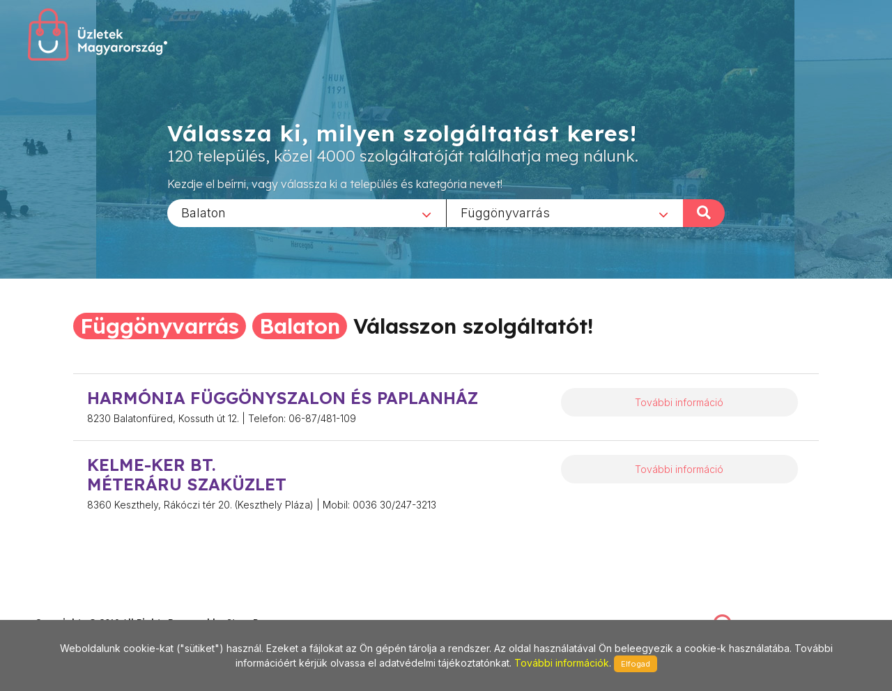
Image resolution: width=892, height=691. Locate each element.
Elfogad (635, 664)
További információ (679, 402)
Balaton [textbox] (203, 212)
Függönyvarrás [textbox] (505, 212)
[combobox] (306, 212)
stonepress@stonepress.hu (91, 607)
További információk (561, 663)
